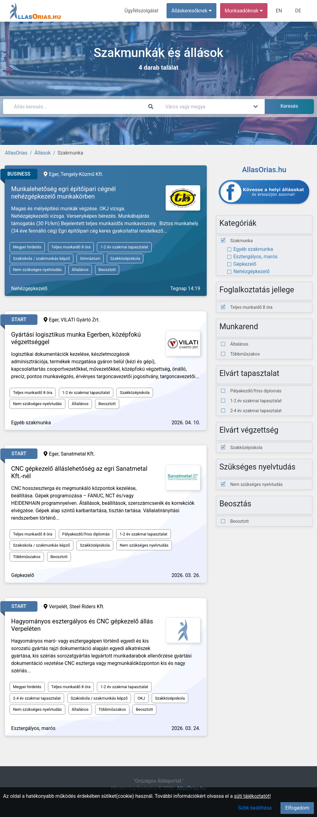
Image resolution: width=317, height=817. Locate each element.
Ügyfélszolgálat (141, 11)
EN (279, 11)
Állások (42, 153)
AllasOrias (16, 153)
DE (298, 11)
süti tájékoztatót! (252, 796)
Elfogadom (297, 808)
